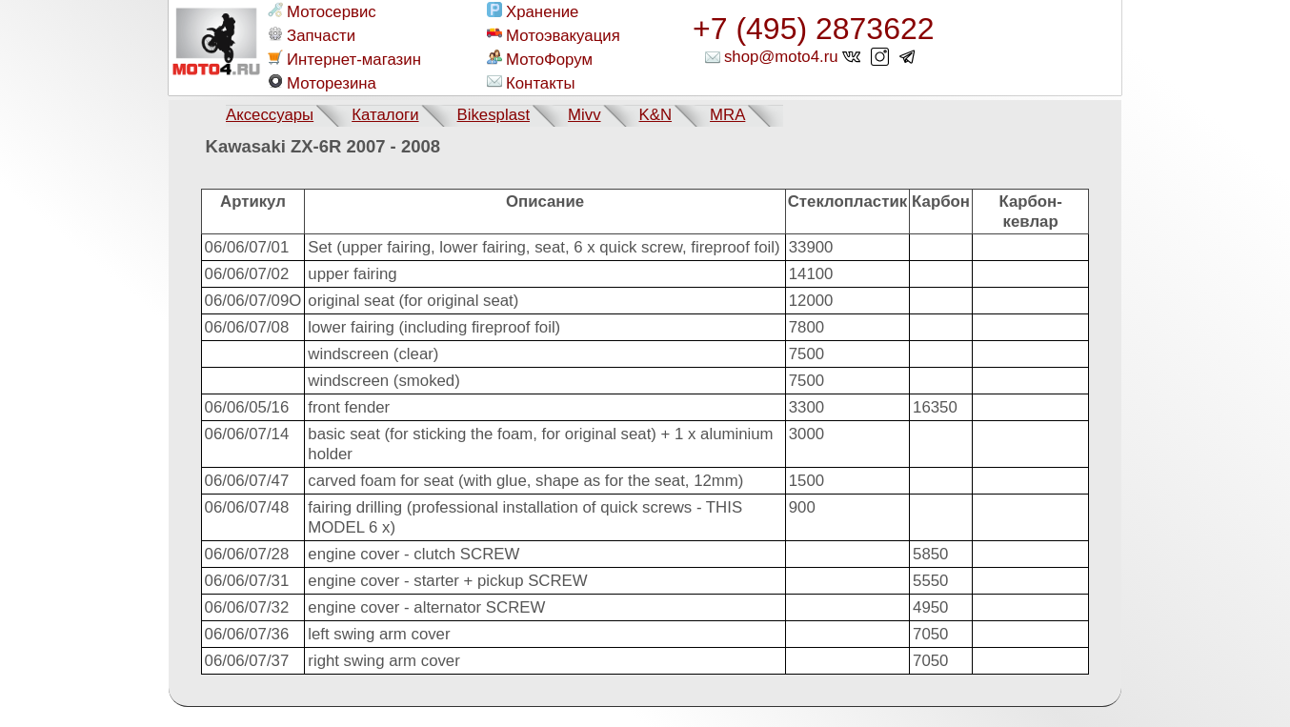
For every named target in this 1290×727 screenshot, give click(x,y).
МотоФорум (540, 59)
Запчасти (311, 35)
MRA (727, 115)
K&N (656, 115)
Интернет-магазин (344, 59)
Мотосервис (322, 11)
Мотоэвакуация (553, 35)
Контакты (530, 82)
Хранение (532, 11)
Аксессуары (269, 115)
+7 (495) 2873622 (814, 28)
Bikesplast (493, 115)
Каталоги (385, 115)
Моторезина (322, 82)
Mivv (584, 115)
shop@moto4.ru (781, 57)
